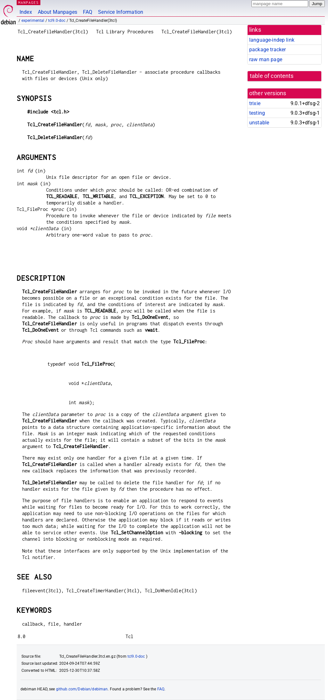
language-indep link (271, 40)
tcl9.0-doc (57, 20)
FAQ (87, 12)
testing (257, 113)
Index (26, 12)
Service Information (120, 12)
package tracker (267, 49)
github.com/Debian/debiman (82, 689)
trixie (254, 103)
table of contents (272, 76)
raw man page (265, 59)
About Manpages (57, 12)
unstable (259, 123)
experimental (33, 20)
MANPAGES (28, 2)
